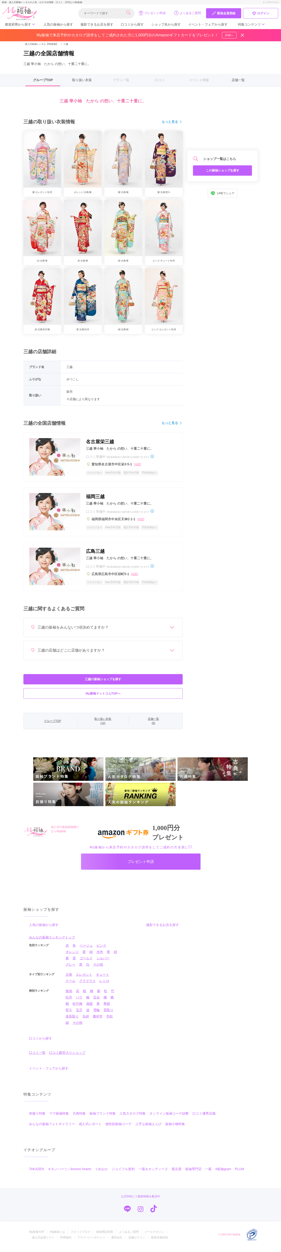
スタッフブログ (80, 1235)
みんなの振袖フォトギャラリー (52, 1128)
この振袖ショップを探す (222, 170)
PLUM (239, 1173)
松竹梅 (77, 1007)
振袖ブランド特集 (102, 1117)
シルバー (103, 962)
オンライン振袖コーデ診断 (169, 1117)
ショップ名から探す (166, 24)
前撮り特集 (37, 1117)
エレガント (84, 978)
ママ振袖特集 (59, 1117)
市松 (109, 1020)
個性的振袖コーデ (118, 1128)
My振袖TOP (36, 1235)
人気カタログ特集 (132, 1117)
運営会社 (116, 1241)
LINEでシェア (223, 193)
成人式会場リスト (43, 1241)
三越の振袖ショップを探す (103, 679)
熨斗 (69, 1014)
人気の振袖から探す (58, 24)
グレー (70, 968)
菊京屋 (176, 1173)
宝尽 (79, 1014)
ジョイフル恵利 (123, 1173)
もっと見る (172, 122)
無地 (69, 995)
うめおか (101, 1173)
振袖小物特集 (175, 1128)
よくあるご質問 (187, 13)
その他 (98, 968)
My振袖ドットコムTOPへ (103, 693)
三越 (64, 44)
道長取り (72, 1020)
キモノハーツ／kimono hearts (69, 1173)
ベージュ (86, 949)
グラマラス (87, 985)
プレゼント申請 (152, 13)
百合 (96, 1001)
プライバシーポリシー (91, 1241)
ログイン (260, 13)
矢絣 (85, 1020)
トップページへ (271, 2)
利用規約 (65, 1241)
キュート (102, 978)
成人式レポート (90, 1128)
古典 (69, 978)
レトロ (104, 985)
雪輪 (96, 1014)
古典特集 (79, 1117)
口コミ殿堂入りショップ (67, 1057)
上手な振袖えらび (148, 1128)
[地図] (137, 464)
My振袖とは (57, 1235)
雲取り (108, 1014)
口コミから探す (132, 24)
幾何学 (98, 1020)
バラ (79, 1001)
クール (70, 985)
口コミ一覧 (37, 1057)
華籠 (107, 1007)
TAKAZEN (36, 1173)
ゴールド (86, 962)
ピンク (101, 949)
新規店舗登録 (159, 1241)
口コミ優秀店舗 (203, 1117)
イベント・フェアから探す (208, 24)
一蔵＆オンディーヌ (153, 1173)
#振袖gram (223, 1173)
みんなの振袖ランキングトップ (52, 941)
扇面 (89, 1007)
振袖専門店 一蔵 (198, 1173)
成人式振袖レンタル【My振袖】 (41, 44)
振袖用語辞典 (104, 1235)
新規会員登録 (223, 13)
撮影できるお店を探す (97, 24)
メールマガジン (154, 1235)
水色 (99, 956)
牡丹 (69, 1001)
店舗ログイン (136, 1241)
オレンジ (72, 956)
